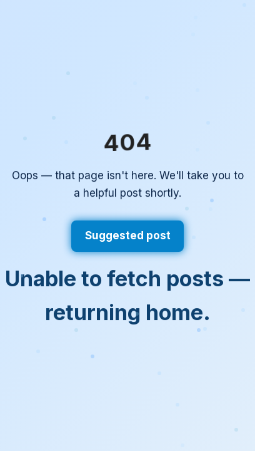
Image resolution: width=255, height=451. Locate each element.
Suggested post (128, 235)
